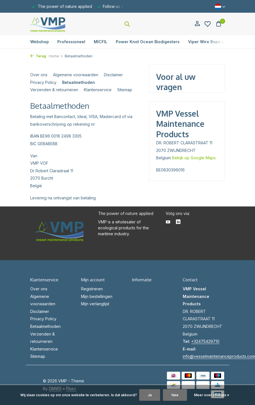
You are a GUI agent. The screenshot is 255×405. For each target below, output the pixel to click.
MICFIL (100, 41)
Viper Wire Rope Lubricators (216, 41)
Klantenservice (98, 89)
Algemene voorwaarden (75, 74)
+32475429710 (205, 341)
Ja (150, 395)
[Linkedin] (178, 222)
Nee (174, 395)
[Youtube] (168, 222)
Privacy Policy (43, 82)
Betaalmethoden (78, 82)
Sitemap (124, 89)
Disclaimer (113, 74)
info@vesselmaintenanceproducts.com (219, 356)
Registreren (92, 288)
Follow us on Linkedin (123, 6)
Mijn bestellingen (96, 296)
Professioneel (71, 41)
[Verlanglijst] (207, 24)
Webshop (39, 41)
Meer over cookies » (211, 395)
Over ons (38, 74)
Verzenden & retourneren (54, 89)
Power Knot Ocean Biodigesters (148, 41)
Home (56, 56)
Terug (38, 56)
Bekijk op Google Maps (194, 157)
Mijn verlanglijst (95, 303)
